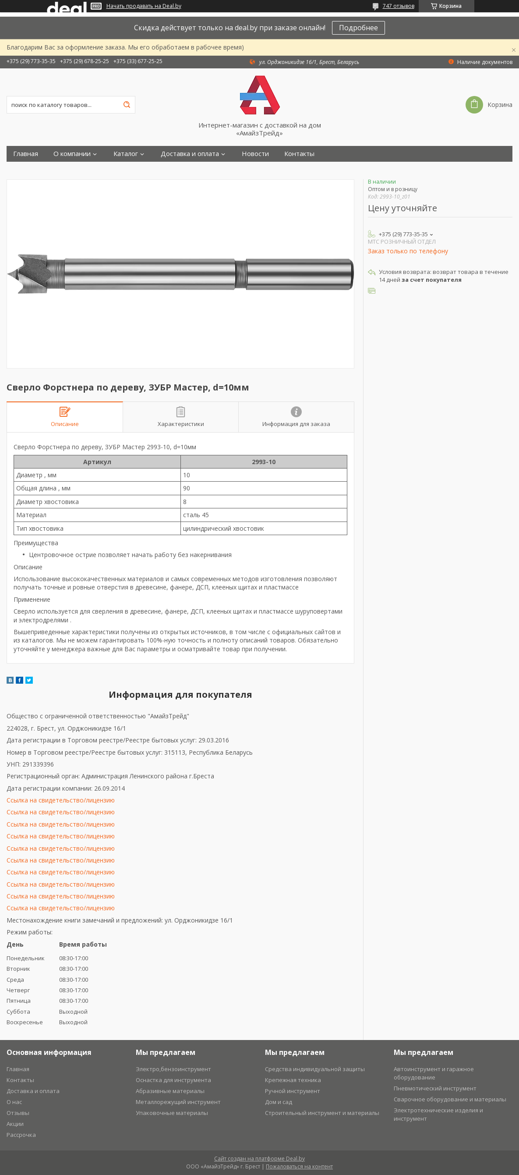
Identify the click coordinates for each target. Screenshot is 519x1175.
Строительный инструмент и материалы (322, 1113)
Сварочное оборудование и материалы (450, 1099)
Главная (25, 153)
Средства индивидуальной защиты (315, 1069)
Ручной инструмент (292, 1091)
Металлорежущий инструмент (178, 1102)
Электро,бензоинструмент (173, 1069)
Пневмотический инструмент (435, 1088)
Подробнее (358, 27)
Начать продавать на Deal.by (143, 6)
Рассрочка (21, 1135)
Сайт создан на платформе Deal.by (259, 1158)
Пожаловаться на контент (299, 1166)
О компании (72, 153)
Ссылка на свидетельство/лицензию (61, 800)
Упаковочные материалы (172, 1113)
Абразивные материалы (170, 1091)
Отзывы (18, 1113)
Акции (15, 1124)
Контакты (299, 153)
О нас (14, 1102)
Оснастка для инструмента (173, 1080)
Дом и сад (278, 1102)
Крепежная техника (293, 1080)
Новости (255, 153)
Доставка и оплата (190, 153)
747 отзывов (398, 6)
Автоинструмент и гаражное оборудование (434, 1073)
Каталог (125, 153)
